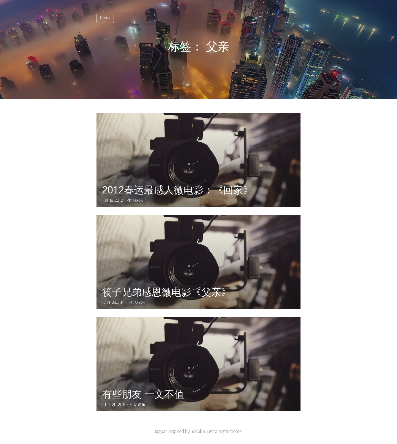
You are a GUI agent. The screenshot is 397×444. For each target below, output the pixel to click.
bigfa (223, 431)
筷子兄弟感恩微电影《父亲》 (166, 292)
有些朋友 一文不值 (143, 394)
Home (105, 18)
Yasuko (198, 431)
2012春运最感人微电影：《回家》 (177, 190)
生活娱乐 (135, 201)
